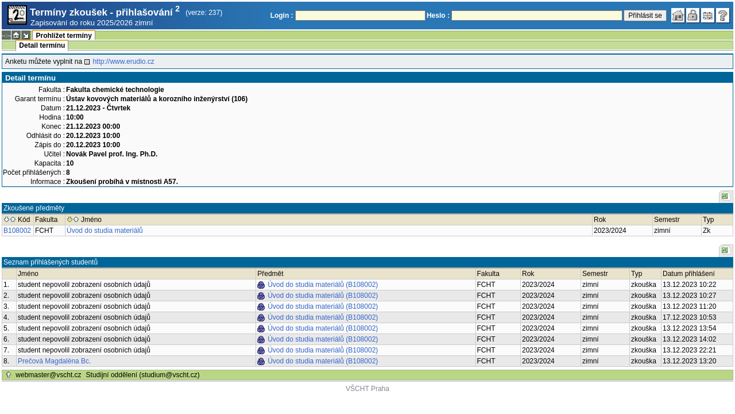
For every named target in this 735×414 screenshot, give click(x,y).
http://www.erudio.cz (123, 61)
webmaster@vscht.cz (48, 375)
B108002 (17, 231)
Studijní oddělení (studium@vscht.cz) (143, 375)
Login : (281, 16)
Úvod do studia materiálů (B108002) (323, 285)
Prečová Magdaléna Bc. (54, 361)
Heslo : (438, 16)
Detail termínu (42, 45)
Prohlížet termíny (63, 36)
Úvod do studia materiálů (105, 231)
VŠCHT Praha (367, 389)
